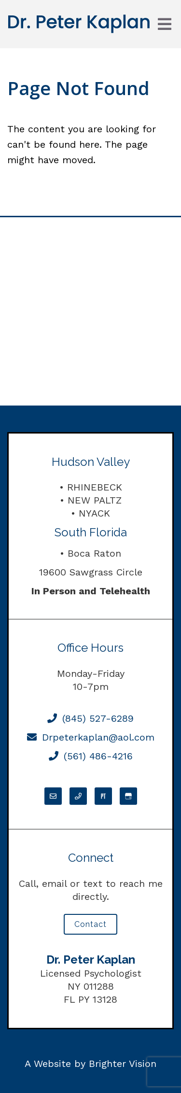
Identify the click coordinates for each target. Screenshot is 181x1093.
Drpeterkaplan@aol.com (90, 737)
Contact (90, 924)
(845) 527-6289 (90, 718)
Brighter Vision (122, 1063)
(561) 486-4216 (91, 756)
